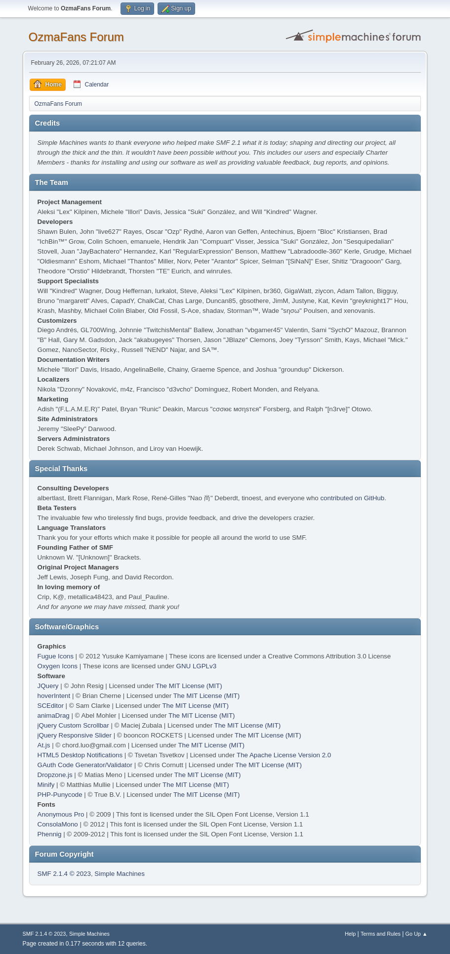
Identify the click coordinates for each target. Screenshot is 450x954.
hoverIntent (54, 695)
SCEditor (51, 705)
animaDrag (54, 715)
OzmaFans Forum (76, 36)
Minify (46, 784)
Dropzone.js (55, 775)
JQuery (48, 686)
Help (350, 934)
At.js (44, 745)
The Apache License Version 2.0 (284, 755)
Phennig (50, 834)
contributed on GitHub (352, 498)
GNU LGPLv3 (196, 666)
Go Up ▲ (417, 934)
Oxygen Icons (58, 666)
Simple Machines (119, 873)
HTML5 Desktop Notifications (80, 755)
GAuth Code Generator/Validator (85, 765)
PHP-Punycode (60, 794)
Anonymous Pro (61, 814)
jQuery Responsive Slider (75, 735)
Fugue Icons (56, 656)
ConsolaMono (58, 824)
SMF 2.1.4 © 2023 (64, 873)
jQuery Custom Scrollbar (73, 725)
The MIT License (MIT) (189, 686)
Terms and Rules (381, 934)
